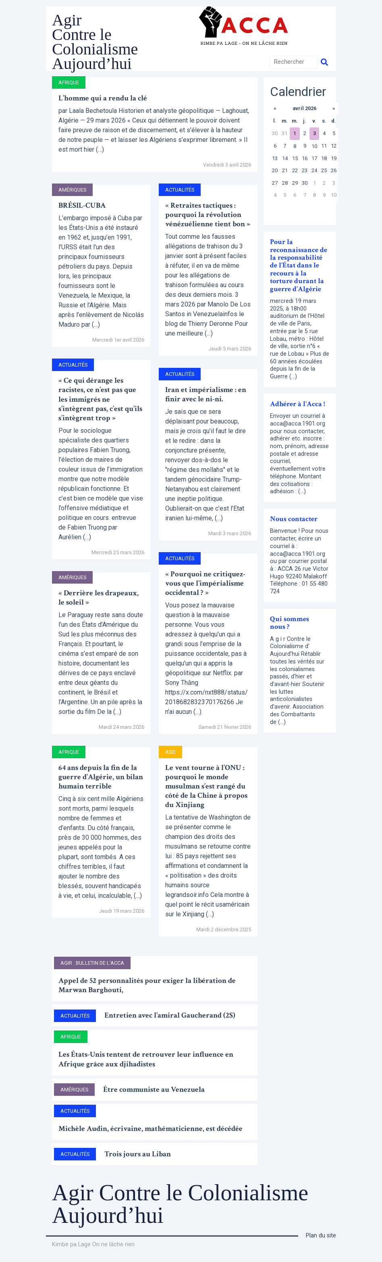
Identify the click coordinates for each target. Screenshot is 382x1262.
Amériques (72, 190)
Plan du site (321, 1235)
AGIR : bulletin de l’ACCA (92, 963)
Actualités (72, 365)
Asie (170, 752)
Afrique (68, 82)
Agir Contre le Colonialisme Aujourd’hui (95, 42)
